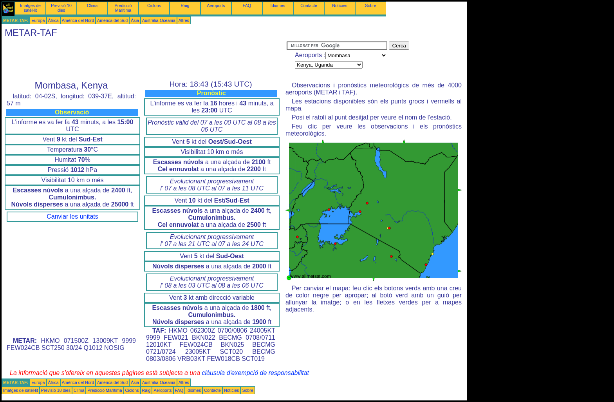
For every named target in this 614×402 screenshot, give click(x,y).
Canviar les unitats (72, 216)
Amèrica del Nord (78, 20)
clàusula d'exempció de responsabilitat (255, 372)
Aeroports (216, 5)
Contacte (308, 5)
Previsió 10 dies (61, 8)
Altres (184, 20)
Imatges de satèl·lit (30, 8)
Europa (38, 20)
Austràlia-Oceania (158, 20)
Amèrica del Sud (112, 20)
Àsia (135, 20)
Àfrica (53, 20)
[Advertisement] (144, 59)
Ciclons (154, 5)
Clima (92, 5)
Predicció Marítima (123, 8)
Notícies (339, 5)
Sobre (370, 5)
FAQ (247, 5)
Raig (185, 5)
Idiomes (278, 5)
